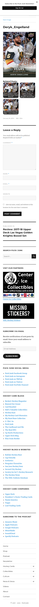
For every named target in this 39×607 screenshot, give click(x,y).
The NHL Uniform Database (16, 478)
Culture (6, 576)
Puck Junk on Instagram (15, 376)
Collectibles (8, 571)
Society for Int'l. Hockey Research (19, 472)
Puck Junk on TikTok (13, 379)
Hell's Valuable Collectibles (16, 410)
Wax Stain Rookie (12, 439)
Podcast (6, 556)
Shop (5, 551)
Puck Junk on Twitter (13, 382)
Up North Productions (14, 433)
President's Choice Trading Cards (18, 497)
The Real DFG (10, 430)
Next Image (7, 20)
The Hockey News (12, 475)
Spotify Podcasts (12, 536)
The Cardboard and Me (14, 427)
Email (6, 184)
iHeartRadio (10, 531)
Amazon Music (11, 522)
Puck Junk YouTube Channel (16, 385)
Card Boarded (10, 407)
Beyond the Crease (12, 404)
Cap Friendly (10, 458)
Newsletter (7, 561)
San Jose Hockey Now (14, 466)
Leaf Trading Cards (13, 506)
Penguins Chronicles (13, 463)
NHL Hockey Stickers (18, 312)
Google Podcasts (12, 528)
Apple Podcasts (11, 525)
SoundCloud (10, 533)
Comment (7, 143)
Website (6, 194)
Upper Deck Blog (12, 436)
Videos (6, 586)
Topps (7, 503)
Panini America (11, 500)
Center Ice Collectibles (18, 286)
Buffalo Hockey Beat (13, 455)
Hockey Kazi (10, 413)
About (5, 591)
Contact (6, 597)
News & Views (9, 581)
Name (6, 174)
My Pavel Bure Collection (15, 418)
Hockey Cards (9, 566)
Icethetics (9, 461)
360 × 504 (19, 118)
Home (5, 546)
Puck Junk (9, 424)
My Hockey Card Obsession (16, 415)
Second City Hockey (13, 469)
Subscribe (12, 356)
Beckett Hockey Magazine (16, 401)
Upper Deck (10, 494)
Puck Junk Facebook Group (16, 373)
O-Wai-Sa (9, 421)
